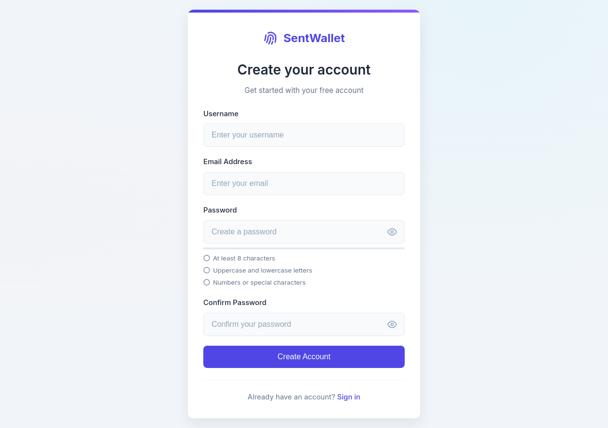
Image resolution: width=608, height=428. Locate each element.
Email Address (227, 161)
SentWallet (304, 38)
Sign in (348, 397)
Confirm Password (234, 302)
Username (221, 113)
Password (220, 210)
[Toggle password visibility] (392, 232)
